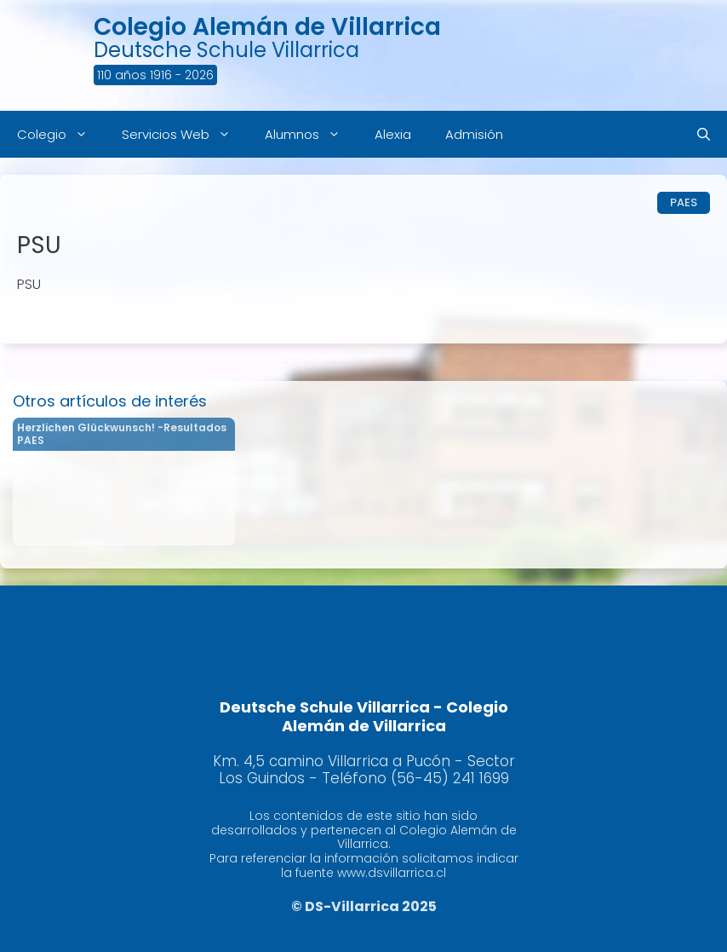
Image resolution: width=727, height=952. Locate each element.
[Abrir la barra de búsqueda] (703, 134)
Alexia (393, 134)
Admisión (474, 134)
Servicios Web (185, 134)
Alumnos (311, 134)
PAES (683, 202)
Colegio (61, 134)
